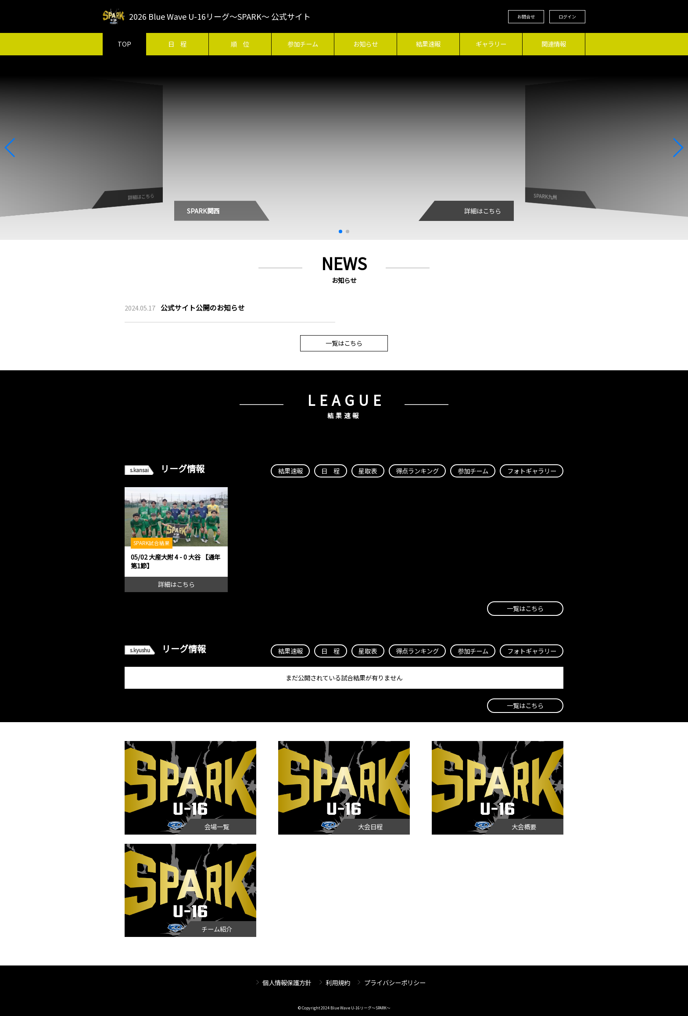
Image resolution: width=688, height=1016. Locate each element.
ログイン (567, 16)
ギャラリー (491, 43)
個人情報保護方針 (287, 982)
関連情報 (553, 43)
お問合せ (526, 16)
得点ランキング (417, 470)
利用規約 (338, 982)
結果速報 (428, 43)
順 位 (240, 43)
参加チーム (302, 43)
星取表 (367, 470)
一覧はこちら (344, 342)
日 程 (177, 43)
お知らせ (365, 43)
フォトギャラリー (531, 470)
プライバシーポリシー (395, 982)
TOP (124, 43)
